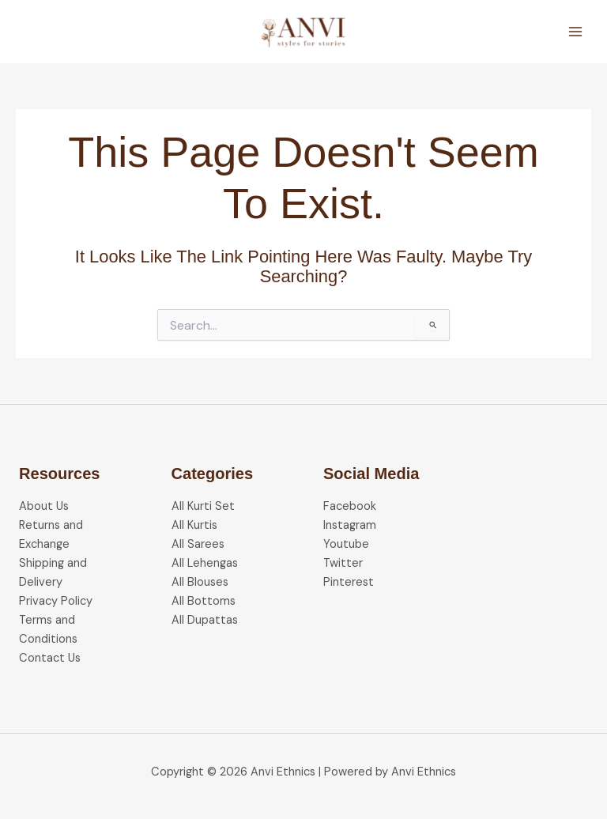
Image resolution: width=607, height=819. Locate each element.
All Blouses (200, 582)
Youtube (346, 544)
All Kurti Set (203, 506)
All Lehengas (205, 563)
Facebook (349, 506)
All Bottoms (204, 601)
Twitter (343, 563)
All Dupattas (205, 620)
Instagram (349, 525)
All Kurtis (194, 525)
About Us (44, 506)
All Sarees (198, 544)
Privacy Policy (55, 601)
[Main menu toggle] (575, 31)
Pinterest (348, 582)
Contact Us (50, 658)
